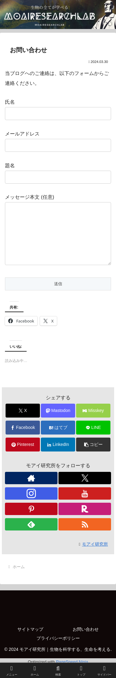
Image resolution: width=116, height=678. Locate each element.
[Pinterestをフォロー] (31, 521)
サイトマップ (30, 641)
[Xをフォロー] (84, 490)
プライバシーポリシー (58, 650)
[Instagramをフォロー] (31, 506)
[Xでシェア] (23, 423)
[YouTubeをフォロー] (84, 506)
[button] (93, 457)
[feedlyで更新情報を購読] (31, 536)
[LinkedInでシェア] (58, 457)
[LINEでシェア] (93, 440)
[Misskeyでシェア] (93, 423)
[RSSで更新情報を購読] (84, 536)
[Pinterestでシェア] (23, 457)
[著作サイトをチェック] (31, 490)
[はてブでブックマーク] (58, 440)
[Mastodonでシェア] (58, 423)
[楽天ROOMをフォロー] (84, 521)
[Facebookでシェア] (23, 440)
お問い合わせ (86, 641)
